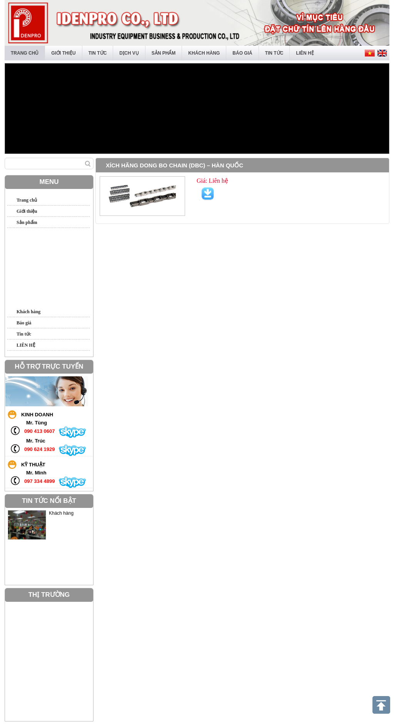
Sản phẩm (164, 53)
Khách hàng (204, 53)
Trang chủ (24, 53)
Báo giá (242, 53)
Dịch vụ (129, 53)
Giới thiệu (63, 53)
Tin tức (97, 53)
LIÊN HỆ (305, 53)
